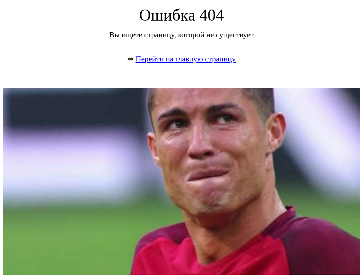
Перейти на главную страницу (185, 58)
